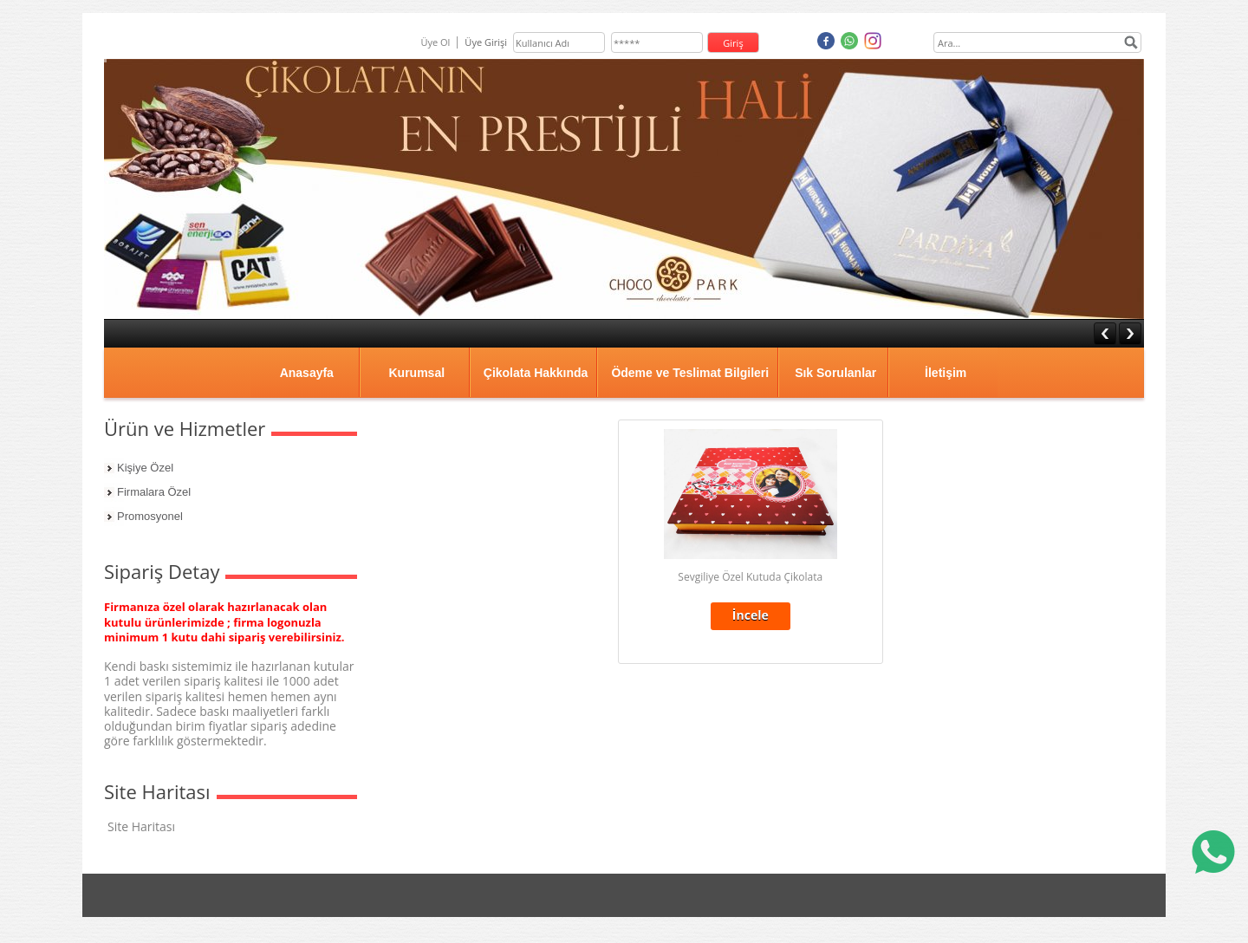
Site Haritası (141, 826)
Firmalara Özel (154, 491)
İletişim (945, 373)
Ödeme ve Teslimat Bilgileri (690, 373)
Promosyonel (150, 516)
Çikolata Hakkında (536, 373)
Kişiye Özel (145, 467)
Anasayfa (307, 373)
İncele (750, 615)
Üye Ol (435, 42)
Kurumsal (416, 373)
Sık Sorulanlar (835, 373)
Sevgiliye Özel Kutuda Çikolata (750, 576)
